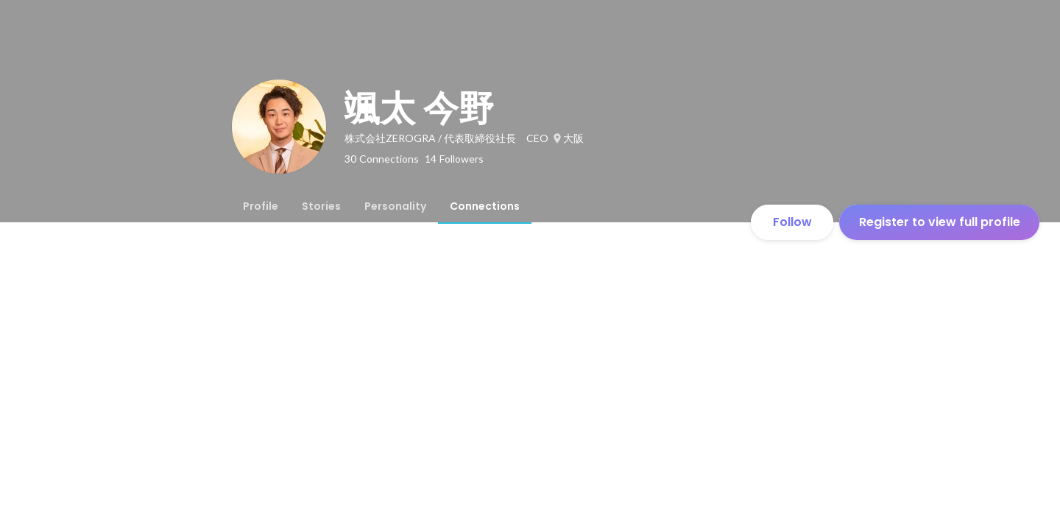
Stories (321, 206)
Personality (395, 206)
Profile (260, 206)
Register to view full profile (939, 221)
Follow (792, 221)
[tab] (260, 206)
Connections (485, 206)
